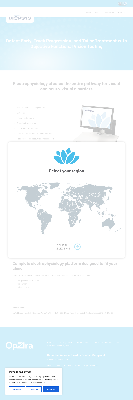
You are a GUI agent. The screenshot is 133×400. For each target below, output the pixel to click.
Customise (17, 389)
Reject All (34, 389)
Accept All (51, 389)
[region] (33, 381)
